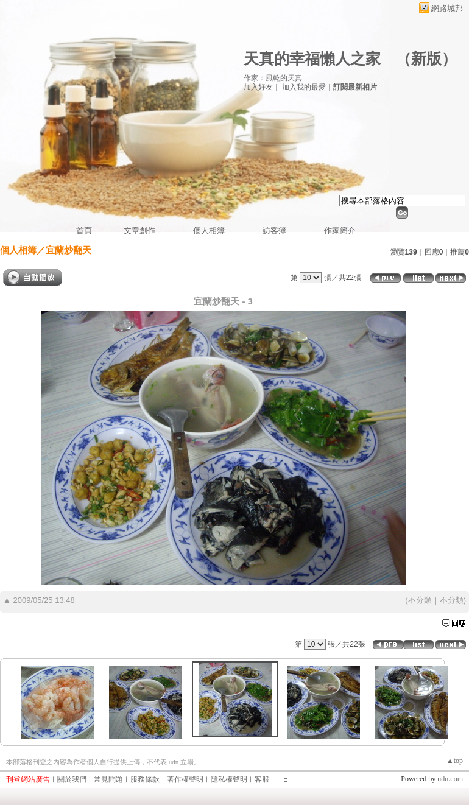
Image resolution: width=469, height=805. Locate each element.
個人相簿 (209, 230)
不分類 (420, 600)
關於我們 (71, 779)
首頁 (84, 230)
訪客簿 (274, 230)
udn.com (450, 779)
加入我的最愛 (304, 87)
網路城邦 (447, 8)
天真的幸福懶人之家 (312, 59)
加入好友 (258, 87)
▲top (454, 760)
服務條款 (145, 779)
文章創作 (139, 230)
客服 (262, 779)
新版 (426, 59)
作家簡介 (340, 230)
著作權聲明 (185, 779)
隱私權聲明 (229, 779)
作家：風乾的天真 (273, 78)
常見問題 (108, 779)
